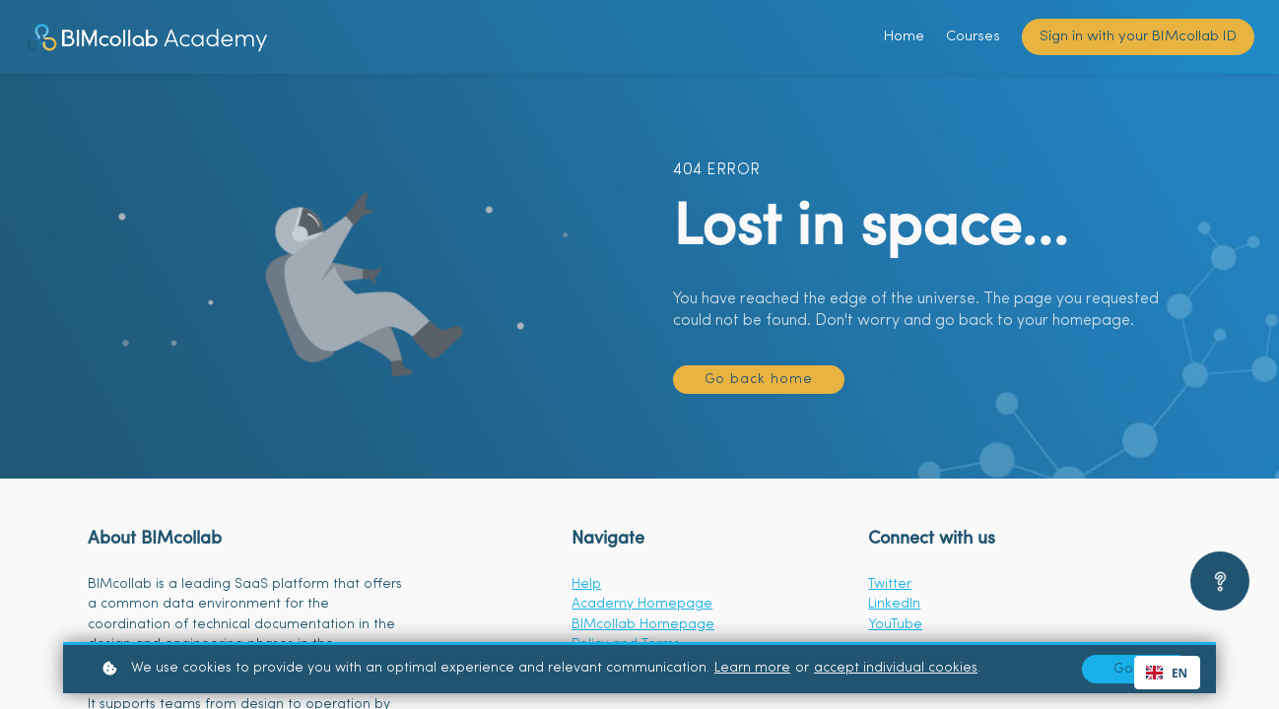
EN (1166, 672)
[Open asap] (1219, 581)
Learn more (752, 668)
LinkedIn (894, 604)
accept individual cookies (895, 668)
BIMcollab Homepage (643, 624)
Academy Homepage (642, 604)
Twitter (889, 584)
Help (586, 584)
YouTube (895, 624)
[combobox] (1167, 672)
